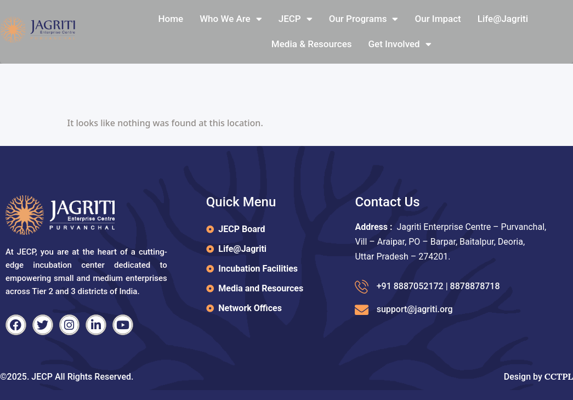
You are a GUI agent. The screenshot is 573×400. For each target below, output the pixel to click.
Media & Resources (311, 43)
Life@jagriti (503, 18)
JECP (296, 19)
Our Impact (438, 18)
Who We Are (231, 19)
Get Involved (400, 44)
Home (171, 18)
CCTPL (558, 376)
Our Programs (364, 19)
